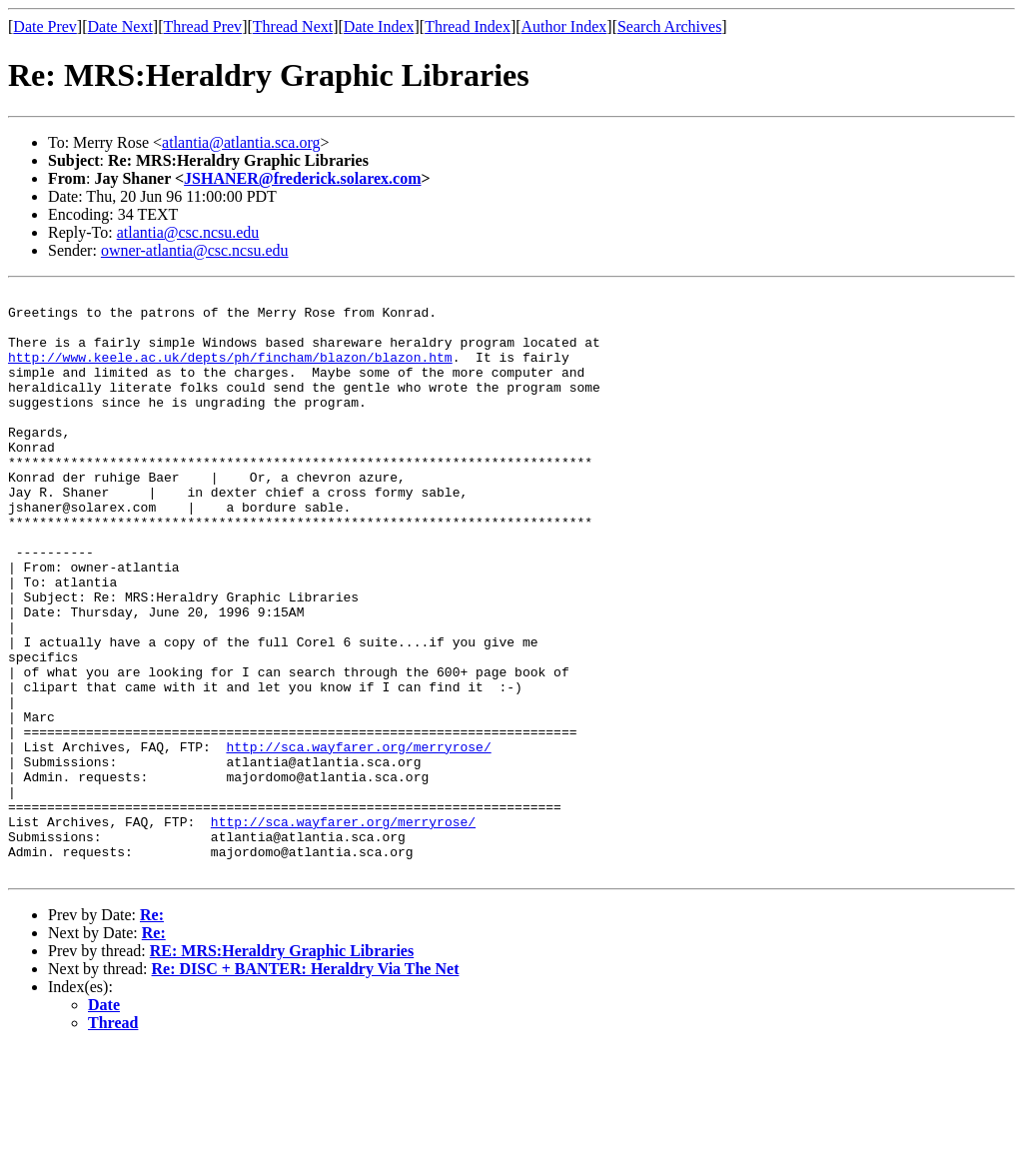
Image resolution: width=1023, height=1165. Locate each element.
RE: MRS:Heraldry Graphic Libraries (282, 1067)
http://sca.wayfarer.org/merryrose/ (358, 839)
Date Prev (45, 26)
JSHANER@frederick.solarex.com (302, 178)
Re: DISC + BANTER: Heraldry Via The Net (306, 1085)
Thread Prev (202, 26)
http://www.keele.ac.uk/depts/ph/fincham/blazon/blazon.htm (230, 372)
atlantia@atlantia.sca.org (241, 142)
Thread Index (468, 26)
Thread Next (293, 26)
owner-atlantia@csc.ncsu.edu (195, 250)
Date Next (120, 26)
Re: (152, 1031)
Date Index (379, 26)
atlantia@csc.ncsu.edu (188, 232)
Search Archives (669, 26)
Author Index (564, 26)
